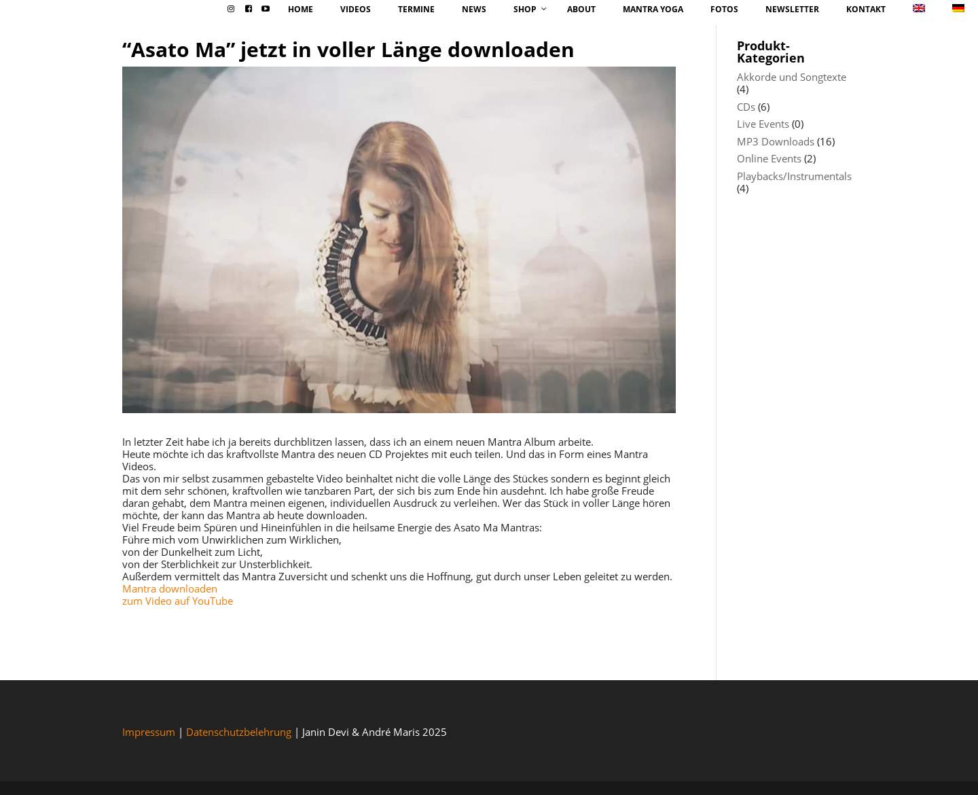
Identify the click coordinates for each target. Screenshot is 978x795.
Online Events (769, 158)
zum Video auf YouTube (177, 600)
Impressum (148, 732)
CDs (746, 106)
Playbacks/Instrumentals (794, 176)
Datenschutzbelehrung (238, 732)
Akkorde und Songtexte (791, 77)
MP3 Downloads (775, 141)
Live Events (763, 123)
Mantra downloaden (169, 588)
